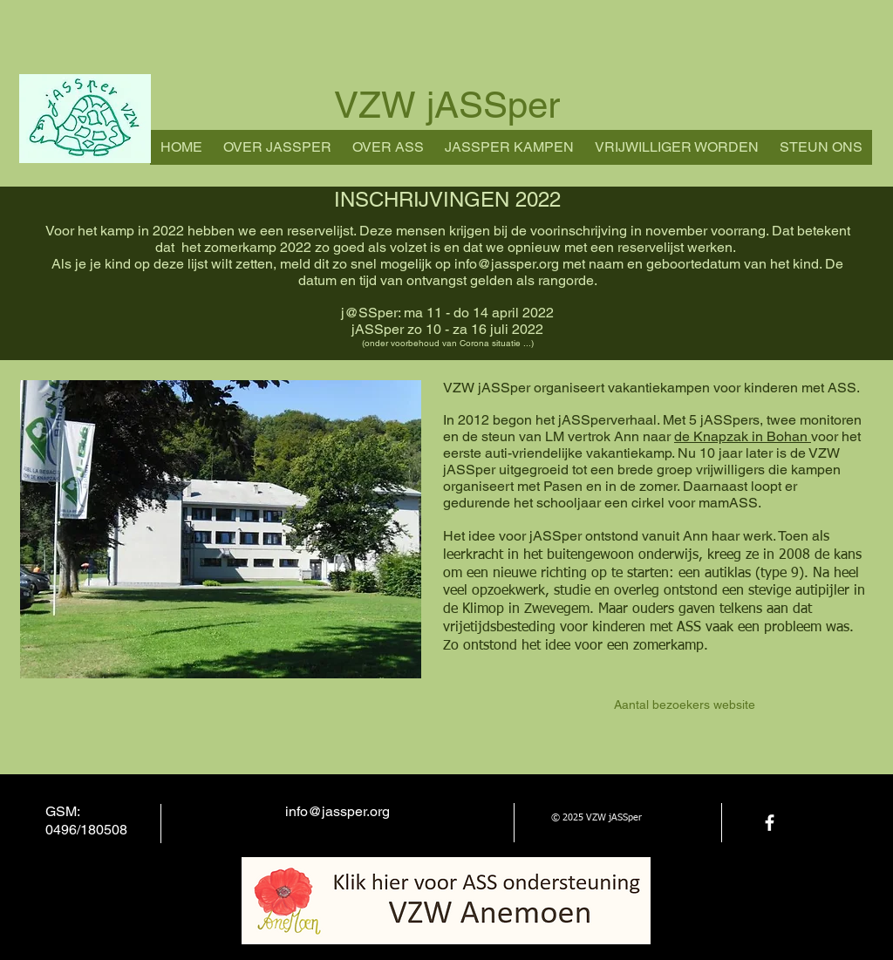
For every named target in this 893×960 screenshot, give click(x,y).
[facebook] (770, 823)
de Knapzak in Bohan (742, 436)
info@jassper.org (506, 263)
